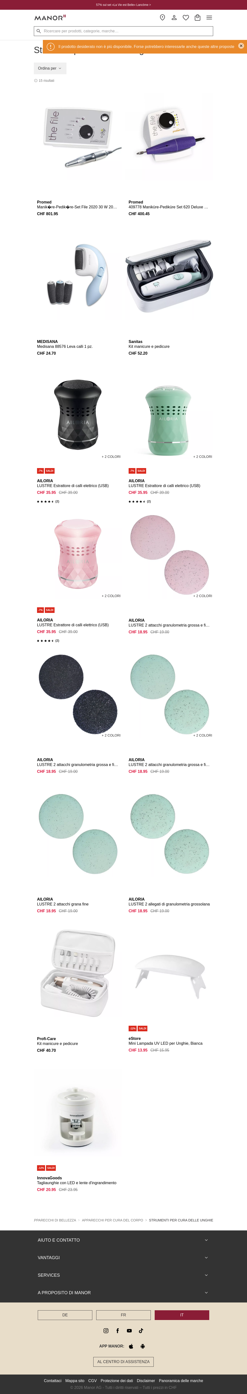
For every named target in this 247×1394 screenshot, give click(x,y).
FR (123, 1315)
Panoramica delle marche (181, 1381)
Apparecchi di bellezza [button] (54, 1220)
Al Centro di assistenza (123, 1362)
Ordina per (50, 68)
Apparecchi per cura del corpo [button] (112, 1220)
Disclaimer (146, 1381)
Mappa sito (74, 1381)
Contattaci (52, 1381)
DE (65, 1315)
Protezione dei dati (117, 1381)
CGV (92, 1381)
